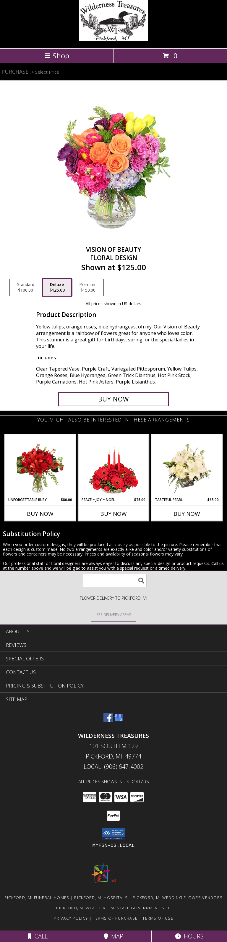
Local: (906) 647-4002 (113, 767)
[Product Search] (115, 580)
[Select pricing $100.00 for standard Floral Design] (26, 287)
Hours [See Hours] (189, 936)
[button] (113, 834)
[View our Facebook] (108, 720)
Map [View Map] (113, 936)
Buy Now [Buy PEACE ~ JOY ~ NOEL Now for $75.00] (113, 514)
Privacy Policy (71, 918)
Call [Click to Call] (38, 936)
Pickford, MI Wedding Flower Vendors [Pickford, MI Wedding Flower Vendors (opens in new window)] (178, 897)
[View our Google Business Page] (119, 720)
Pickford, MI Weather (81, 907)
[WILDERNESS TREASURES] (113, 39)
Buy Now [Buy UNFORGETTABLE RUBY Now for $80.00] (40, 514)
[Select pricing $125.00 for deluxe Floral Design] (57, 287)
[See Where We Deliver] (113, 614)
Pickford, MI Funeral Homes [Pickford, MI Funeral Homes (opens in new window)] (36, 897)
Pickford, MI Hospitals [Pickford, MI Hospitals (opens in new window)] (101, 897)
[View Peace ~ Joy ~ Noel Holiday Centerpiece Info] (113, 466)
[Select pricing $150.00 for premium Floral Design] (87, 287)
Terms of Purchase (115, 918)
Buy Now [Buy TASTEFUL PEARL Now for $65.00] (187, 514)
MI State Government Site (141, 907)
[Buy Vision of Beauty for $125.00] (113, 399)
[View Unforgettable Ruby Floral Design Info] (40, 466)
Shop (56, 55)
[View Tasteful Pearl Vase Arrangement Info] (187, 466)
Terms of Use (157, 918)
